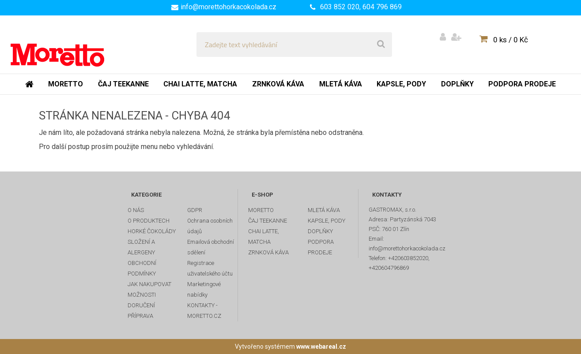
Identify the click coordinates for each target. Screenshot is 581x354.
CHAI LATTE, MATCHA (263, 236)
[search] (381, 44)
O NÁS (136, 210)
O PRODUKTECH (149, 220)
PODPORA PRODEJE (321, 247)
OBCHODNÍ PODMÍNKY (142, 268)
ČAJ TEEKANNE (267, 220)
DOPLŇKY (320, 231)
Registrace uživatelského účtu (210, 268)
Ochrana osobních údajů (210, 226)
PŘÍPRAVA (140, 316)
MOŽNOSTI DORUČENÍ (142, 300)
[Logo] (71, 44)
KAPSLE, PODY (326, 220)
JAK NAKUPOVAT (149, 284)
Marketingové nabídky (204, 289)
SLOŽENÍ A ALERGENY (141, 247)
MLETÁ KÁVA (324, 210)
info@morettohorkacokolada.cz (228, 7)
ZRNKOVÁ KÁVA (268, 252)
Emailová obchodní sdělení (210, 247)
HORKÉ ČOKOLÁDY (152, 231)
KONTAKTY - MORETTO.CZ (204, 310)
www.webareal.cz (321, 346)
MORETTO (261, 210)
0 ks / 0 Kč (510, 39)
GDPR (194, 210)
